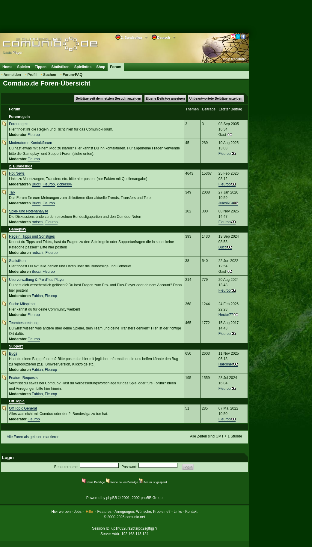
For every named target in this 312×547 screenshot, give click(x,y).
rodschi (37, 222)
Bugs (13, 353)
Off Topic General (23, 408)
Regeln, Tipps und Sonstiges (32, 236)
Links (178, 511)
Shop (100, 67)
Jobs (78, 511)
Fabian (37, 296)
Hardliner (225, 364)
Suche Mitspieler (22, 304)
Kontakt (191, 511)
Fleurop (34, 135)
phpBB (111, 498)
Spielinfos (82, 67)
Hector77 (225, 315)
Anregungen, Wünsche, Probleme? (142, 511)
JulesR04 (225, 203)
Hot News (17, 173)
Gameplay (17, 229)
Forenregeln (19, 117)
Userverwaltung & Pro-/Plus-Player (36, 280)
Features (104, 511)
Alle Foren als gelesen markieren (33, 437)
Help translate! (234, 59)
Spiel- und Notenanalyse (28, 211)
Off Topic (17, 401)
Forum (115, 67)
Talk (12, 192)
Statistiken (60, 67)
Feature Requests (23, 378)
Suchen (49, 75)
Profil (32, 75)
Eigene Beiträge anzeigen (165, 98)
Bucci (36, 184)
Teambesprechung (24, 323)
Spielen (23, 67)
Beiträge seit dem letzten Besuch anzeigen (108, 98)
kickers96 (64, 184)
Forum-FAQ (72, 75)
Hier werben (61, 511)
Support (16, 346)
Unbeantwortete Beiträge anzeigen (215, 98)
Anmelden (12, 75)
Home (7, 67)
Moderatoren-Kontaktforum (30, 143)
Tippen (40, 67)
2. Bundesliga (20, 166)
